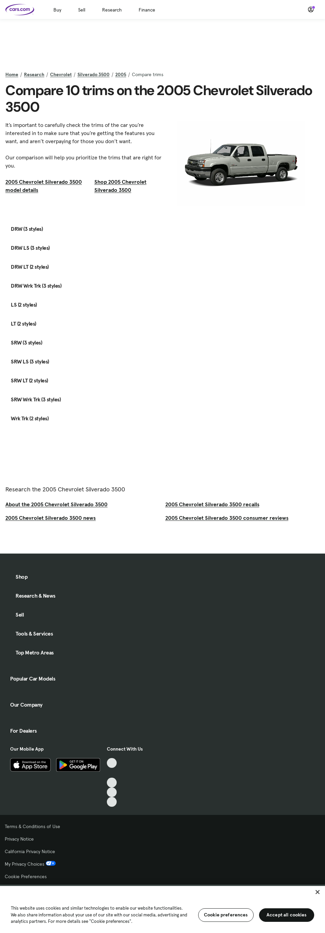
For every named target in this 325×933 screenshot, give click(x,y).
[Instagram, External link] (112, 792)
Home (11, 74)
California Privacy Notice (30, 851)
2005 (120, 74)
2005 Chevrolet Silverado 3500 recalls (212, 504)
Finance (147, 10)
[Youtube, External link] (112, 782)
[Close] (317, 892)
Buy (57, 10)
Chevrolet (61, 74)
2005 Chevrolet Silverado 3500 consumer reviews (226, 517)
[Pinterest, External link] (112, 802)
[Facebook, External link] (112, 773)
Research (112, 10)
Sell (81, 10)
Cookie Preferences (26, 876)
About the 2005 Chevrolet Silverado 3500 (56, 504)
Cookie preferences (226, 915)
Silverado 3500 (93, 74)
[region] (162, 909)
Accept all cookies (286, 915)
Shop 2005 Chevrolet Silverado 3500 (120, 185)
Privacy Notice (19, 839)
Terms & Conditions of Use (32, 826)
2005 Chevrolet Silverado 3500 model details (43, 185)
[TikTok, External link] (112, 763)
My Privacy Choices (30, 864)
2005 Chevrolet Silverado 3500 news (50, 517)
